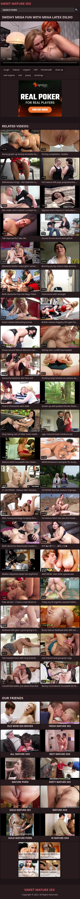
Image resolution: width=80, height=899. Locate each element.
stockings (38, 75)
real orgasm (9, 75)
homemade (46, 69)
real (20, 75)
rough (6, 69)
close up (59, 69)
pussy (28, 75)
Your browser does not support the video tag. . (40, 43)
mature (16, 69)
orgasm (26, 69)
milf (35, 69)
